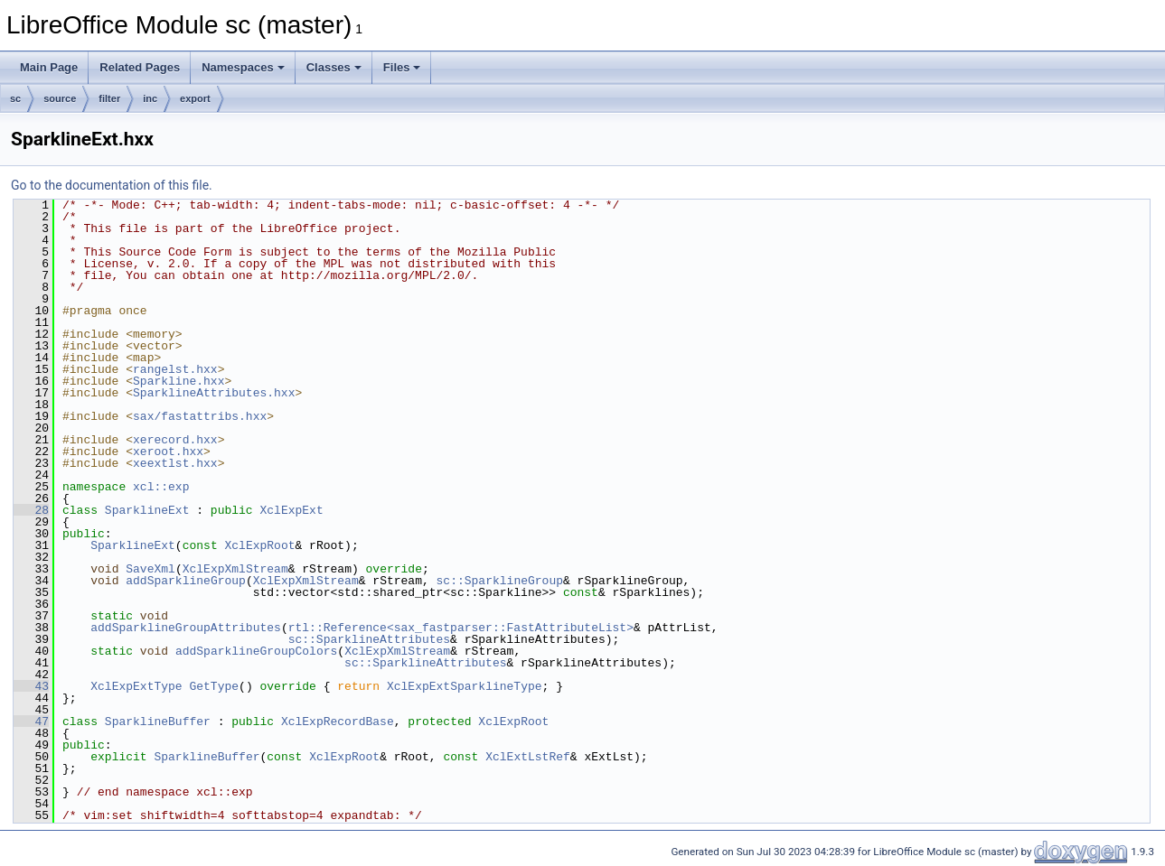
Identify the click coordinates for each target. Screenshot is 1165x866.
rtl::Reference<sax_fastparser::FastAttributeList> (461, 627)
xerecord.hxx (175, 440)
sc (15, 98)
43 (31, 686)
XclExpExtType (136, 686)
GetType (214, 686)
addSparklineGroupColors (256, 651)
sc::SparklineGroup (499, 581)
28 (31, 510)
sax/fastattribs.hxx (200, 416)
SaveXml (150, 569)
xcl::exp (161, 487)
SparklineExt (147, 510)
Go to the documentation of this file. (111, 185)
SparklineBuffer (158, 721)
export (195, 98)
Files (402, 67)
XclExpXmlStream (235, 569)
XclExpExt (291, 510)
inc (150, 98)
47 (31, 721)
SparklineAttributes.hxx (214, 393)
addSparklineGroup (186, 581)
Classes (334, 67)
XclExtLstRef (527, 757)
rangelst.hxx (175, 369)
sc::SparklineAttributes (369, 639)
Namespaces (243, 67)
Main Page (49, 67)
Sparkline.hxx (178, 381)
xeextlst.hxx (175, 463)
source (59, 98)
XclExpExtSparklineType (464, 686)
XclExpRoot (259, 545)
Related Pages (139, 67)
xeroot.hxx (168, 451)
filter (109, 98)
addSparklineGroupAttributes (185, 627)
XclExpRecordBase (337, 721)
